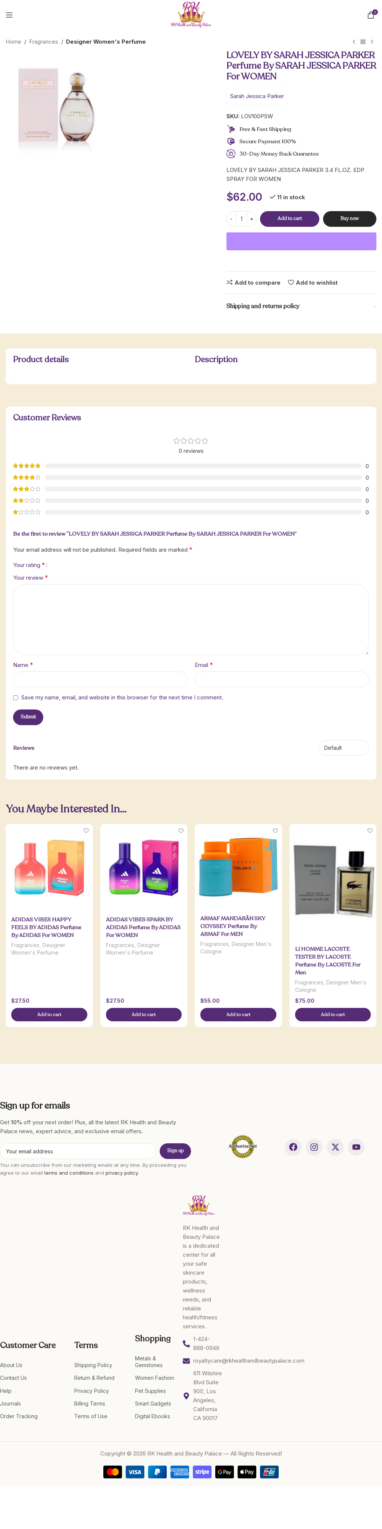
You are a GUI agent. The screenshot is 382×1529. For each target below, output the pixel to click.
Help (6, 1391)
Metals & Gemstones (149, 1361)
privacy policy (122, 1173)
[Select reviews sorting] (343, 748)
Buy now (350, 218)
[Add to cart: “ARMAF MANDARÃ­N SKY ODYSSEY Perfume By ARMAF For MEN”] (238, 1015)
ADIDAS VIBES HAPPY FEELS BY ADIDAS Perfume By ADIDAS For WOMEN (46, 927)
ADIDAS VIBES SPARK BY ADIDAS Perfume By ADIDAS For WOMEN (143, 927)
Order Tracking (19, 1416)
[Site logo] (191, 14)
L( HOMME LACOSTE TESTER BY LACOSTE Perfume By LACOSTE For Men (327, 960)
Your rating (29, 565)
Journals (10, 1403)
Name (23, 664)
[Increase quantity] (251, 219)
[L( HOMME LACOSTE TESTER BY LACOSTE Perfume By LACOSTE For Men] (333, 882)
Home (13, 41)
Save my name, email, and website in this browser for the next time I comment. (122, 697)
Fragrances (43, 41)
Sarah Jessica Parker (257, 96)
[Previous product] (354, 42)
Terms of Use (90, 1416)
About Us (11, 1365)
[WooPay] (301, 241)
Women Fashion (154, 1378)
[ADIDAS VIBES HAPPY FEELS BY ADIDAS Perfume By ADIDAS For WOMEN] (49, 867)
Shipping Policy (93, 1365)
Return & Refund (94, 1378)
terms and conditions (69, 1173)
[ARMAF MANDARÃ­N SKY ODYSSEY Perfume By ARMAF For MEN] (238, 867)
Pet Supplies (150, 1391)
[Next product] (371, 42)
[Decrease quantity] (231, 219)
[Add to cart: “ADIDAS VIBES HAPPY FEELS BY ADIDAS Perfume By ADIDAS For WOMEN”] (49, 1015)
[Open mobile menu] (9, 14)
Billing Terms (89, 1403)
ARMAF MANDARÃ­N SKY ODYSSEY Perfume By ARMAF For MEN (232, 926)
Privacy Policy (91, 1391)
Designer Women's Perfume (106, 41)
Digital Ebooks (152, 1416)
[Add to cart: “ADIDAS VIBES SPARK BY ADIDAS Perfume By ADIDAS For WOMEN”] (144, 1015)
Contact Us (13, 1378)
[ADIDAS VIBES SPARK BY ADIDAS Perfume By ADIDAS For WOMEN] (144, 867)
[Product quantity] (241, 219)
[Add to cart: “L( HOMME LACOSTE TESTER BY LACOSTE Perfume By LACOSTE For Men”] (333, 1015)
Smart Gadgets (153, 1403)
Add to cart (290, 218)
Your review (30, 577)
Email (204, 664)
